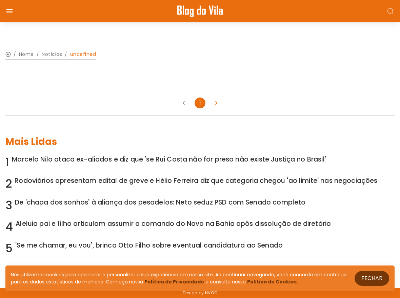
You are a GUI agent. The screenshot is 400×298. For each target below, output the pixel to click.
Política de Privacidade (174, 281)
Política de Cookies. (272, 281)
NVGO (211, 293)
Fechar (371, 278)
